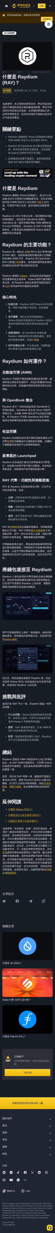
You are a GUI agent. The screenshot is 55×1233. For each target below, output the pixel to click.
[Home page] (21, 6)
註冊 (42, 6)
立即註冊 (27, 1072)
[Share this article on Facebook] (17, 901)
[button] (50, 6)
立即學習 (47, 19)
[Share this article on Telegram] (30, 901)
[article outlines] (49, 24)
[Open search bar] (33, 6)
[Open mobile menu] (50, 6)
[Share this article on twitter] (4, 901)
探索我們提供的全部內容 (27, 1103)
